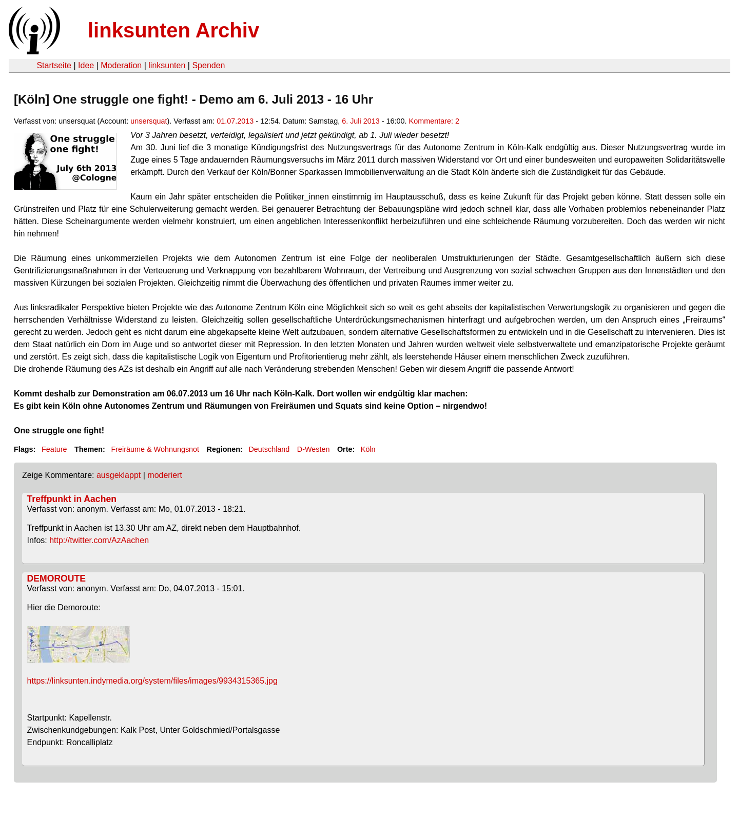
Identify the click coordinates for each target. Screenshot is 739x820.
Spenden (208, 65)
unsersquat (148, 121)
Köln (368, 449)
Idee (86, 65)
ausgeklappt (118, 475)
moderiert (164, 475)
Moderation (121, 65)
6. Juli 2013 (361, 121)
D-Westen (313, 449)
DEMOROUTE (56, 578)
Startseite (53, 65)
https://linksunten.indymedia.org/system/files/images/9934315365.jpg (152, 680)
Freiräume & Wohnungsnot (155, 449)
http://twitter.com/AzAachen (99, 540)
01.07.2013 (235, 121)
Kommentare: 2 (434, 121)
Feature (54, 449)
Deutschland (268, 449)
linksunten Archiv (173, 30)
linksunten (166, 65)
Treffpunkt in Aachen (71, 499)
